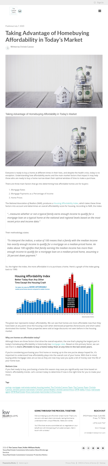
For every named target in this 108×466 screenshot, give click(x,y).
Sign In (99, 2)
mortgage (16, 387)
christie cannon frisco (65, 390)
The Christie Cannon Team (62, 387)
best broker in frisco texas (51, 392)
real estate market (28, 387)
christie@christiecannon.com (94, 433)
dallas (82, 390)
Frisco (88, 390)
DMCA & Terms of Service (87, 463)
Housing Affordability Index (66, 203)
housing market (43, 387)
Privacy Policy (70, 463)
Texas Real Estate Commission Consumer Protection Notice (25, 455)
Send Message (100, 428)
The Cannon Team (80, 387)
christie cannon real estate (24, 390)
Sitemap (102, 463)
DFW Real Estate (18, 392)
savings (8, 387)
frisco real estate (33, 392)
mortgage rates (58, 344)
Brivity (13, 463)
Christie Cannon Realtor (45, 390)
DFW (77, 390)
